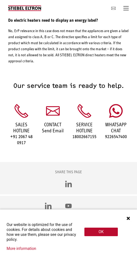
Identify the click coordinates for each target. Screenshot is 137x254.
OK (101, 232)
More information (21, 248)
